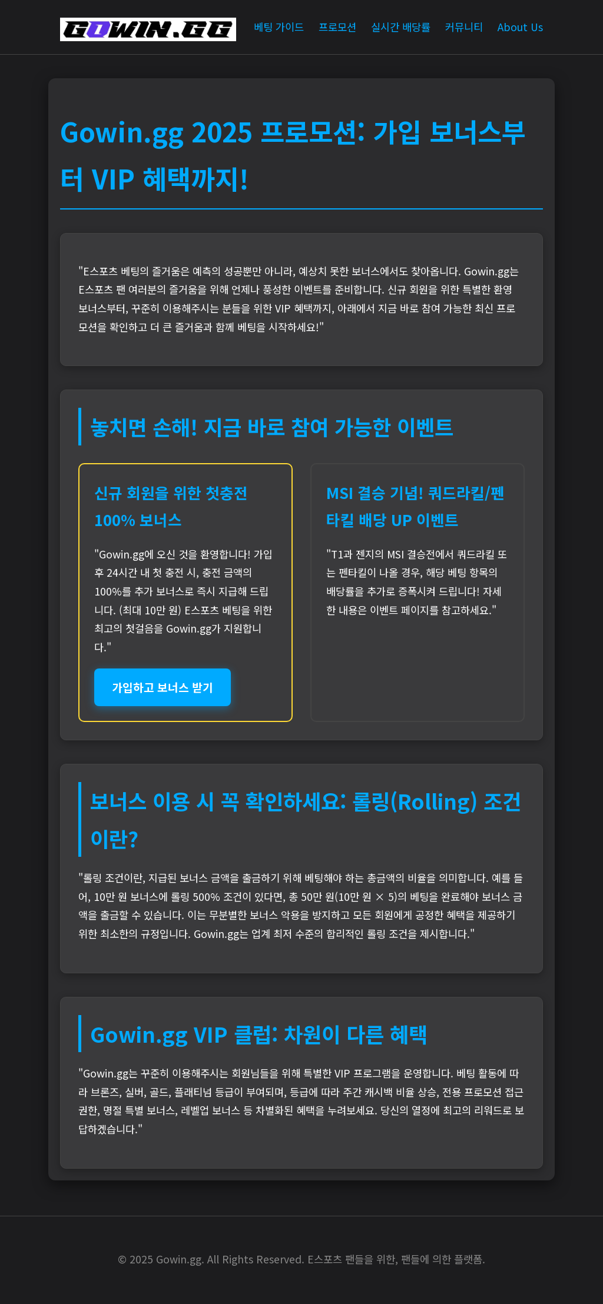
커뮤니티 (464, 26)
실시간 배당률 (400, 26)
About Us (520, 26)
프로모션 (337, 26)
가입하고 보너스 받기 (162, 687)
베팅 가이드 (279, 26)
